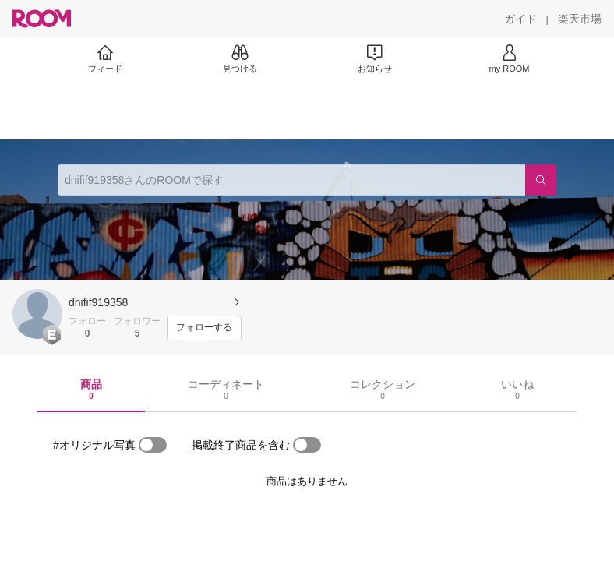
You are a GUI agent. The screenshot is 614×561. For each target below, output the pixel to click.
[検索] (540, 180)
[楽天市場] (580, 19)
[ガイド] (520, 19)
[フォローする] (204, 328)
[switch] (153, 445)
